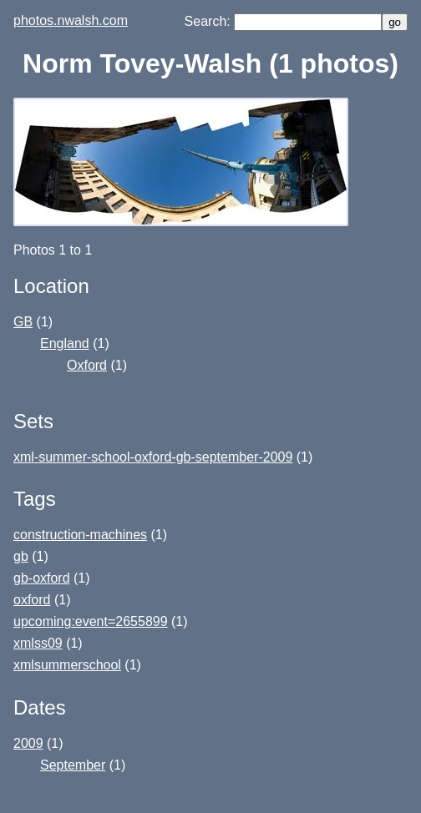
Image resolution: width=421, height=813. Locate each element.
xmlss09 (38, 643)
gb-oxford (41, 578)
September (72, 765)
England (64, 343)
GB (23, 322)
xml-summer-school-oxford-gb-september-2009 (152, 457)
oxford (31, 600)
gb (20, 556)
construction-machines (80, 535)
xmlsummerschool (67, 665)
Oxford (87, 365)
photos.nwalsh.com (70, 20)
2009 (28, 743)
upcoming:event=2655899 (90, 621)
